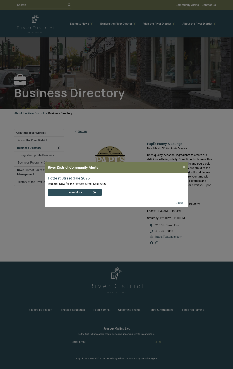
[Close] (184, 167)
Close (179, 203)
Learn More (75, 192)
